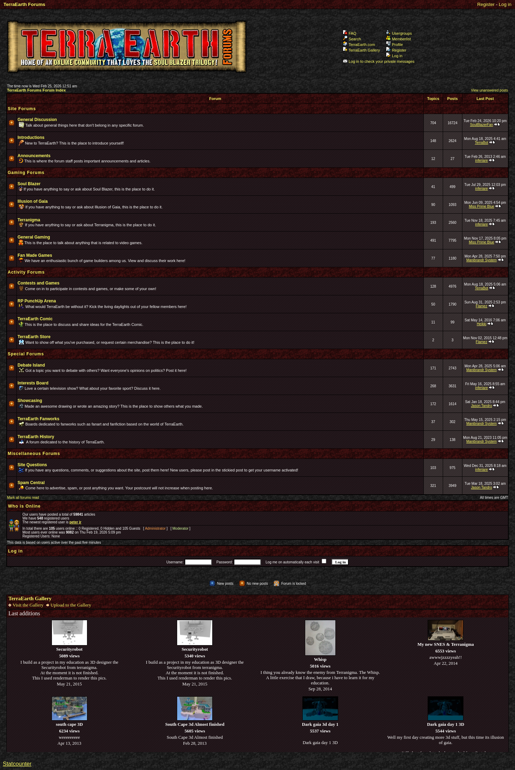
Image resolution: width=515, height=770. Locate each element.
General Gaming (34, 237)
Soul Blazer (29, 183)
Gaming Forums (26, 172)
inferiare (481, 160)
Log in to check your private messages (379, 61)
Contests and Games (38, 283)
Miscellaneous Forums (34, 453)
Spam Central (31, 482)
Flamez (481, 306)
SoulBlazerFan (481, 125)
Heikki (481, 324)
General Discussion (37, 119)
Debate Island (31, 365)
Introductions (31, 137)
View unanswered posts (489, 90)
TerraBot (481, 143)
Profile (394, 44)
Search (352, 39)
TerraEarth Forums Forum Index (36, 90)
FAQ (349, 33)
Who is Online (24, 506)
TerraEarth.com (359, 44)
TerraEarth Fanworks (38, 418)
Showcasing (30, 400)
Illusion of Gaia (33, 201)
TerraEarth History (36, 436)
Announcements (34, 155)
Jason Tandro (481, 406)
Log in (505, 4)
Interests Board (33, 383)
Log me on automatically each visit (292, 562)
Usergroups (399, 33)
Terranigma (29, 219)
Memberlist (398, 39)
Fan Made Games (35, 255)
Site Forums (22, 108)
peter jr (75, 522)
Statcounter (17, 764)
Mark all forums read (23, 498)
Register (486, 4)
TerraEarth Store (34, 336)
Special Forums (26, 353)
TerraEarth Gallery (361, 50)
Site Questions (32, 464)
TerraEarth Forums (24, 4)
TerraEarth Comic (35, 318)
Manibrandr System (481, 260)
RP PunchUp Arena (37, 301)
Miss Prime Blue (481, 206)
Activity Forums (26, 272)
